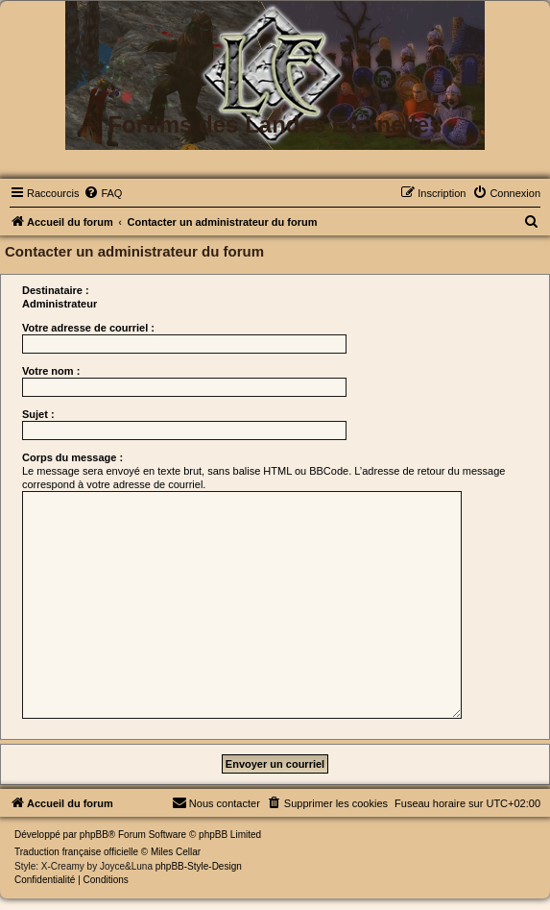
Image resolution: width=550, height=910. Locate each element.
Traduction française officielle (76, 852)
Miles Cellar (176, 852)
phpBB (94, 834)
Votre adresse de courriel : (88, 327)
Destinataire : (55, 290)
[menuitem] (103, 193)
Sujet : (38, 414)
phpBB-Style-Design (198, 866)
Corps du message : (72, 457)
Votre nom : (51, 371)
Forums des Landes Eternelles (275, 124)
